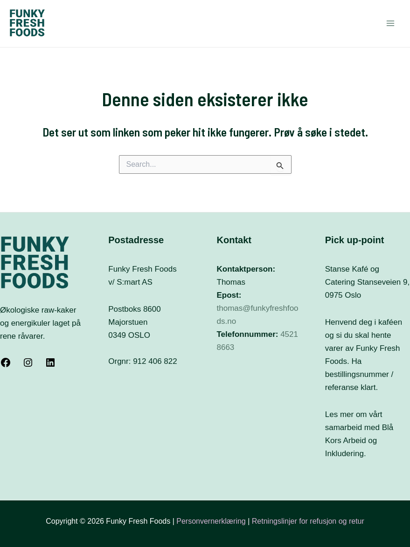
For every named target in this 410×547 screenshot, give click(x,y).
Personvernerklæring (212, 521)
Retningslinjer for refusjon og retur (308, 521)
